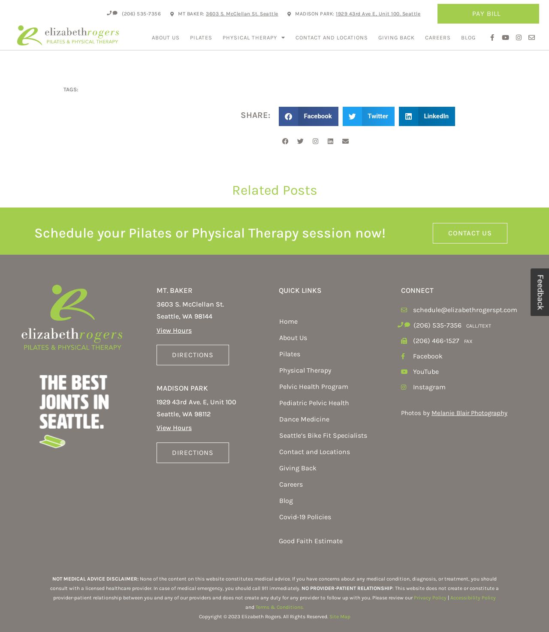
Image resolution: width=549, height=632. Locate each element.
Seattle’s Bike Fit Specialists (323, 435)
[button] (308, 116)
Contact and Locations (332, 37)
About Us (166, 37)
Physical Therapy (254, 37)
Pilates (201, 37)
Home (288, 321)
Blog (468, 37)
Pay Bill (488, 13)
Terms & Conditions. (280, 607)
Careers (438, 37)
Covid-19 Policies (305, 517)
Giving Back (396, 37)
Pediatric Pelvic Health (314, 403)
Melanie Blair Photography (469, 413)
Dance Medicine (304, 419)
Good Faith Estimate (311, 541)
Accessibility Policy (473, 598)
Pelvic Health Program (313, 386)
